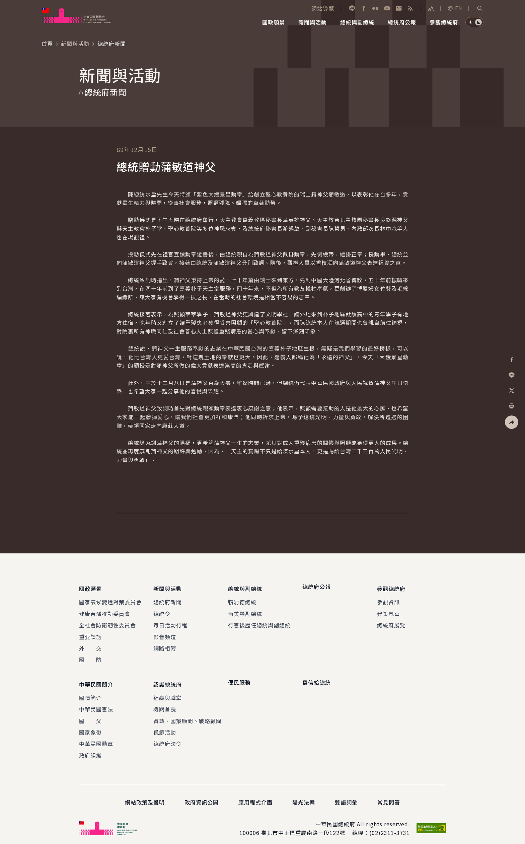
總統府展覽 (391, 622)
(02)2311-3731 (389, 826)
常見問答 (388, 796)
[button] (479, 8)
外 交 (90, 645)
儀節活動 (164, 726)
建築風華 (388, 610)
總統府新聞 (167, 599)
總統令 (161, 610)
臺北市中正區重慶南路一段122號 (303, 826)
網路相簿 (164, 645)
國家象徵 (90, 726)
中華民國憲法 (96, 703)
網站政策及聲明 (145, 796)
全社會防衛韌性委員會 (107, 622)
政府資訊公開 (201, 796)
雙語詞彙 (346, 796)
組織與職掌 (167, 691)
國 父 (90, 714)
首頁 (47, 44)
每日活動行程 (170, 622)
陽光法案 (303, 796)
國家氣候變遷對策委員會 (110, 599)
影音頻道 (164, 633)
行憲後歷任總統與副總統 (259, 622)
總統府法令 (167, 737)
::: (4, 3)
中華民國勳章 (96, 737)
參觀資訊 (388, 599)
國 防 (90, 657)
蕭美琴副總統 (245, 610)
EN (454, 8)
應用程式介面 (255, 796)
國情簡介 (90, 691)
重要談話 (90, 633)
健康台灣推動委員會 (104, 610)
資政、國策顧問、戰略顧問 (187, 714)
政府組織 (90, 749)
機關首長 (164, 703)
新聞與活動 (75, 44)
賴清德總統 (242, 599)
